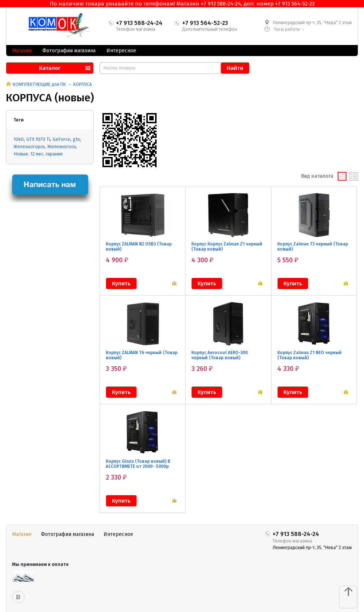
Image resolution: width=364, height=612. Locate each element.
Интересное (121, 51)
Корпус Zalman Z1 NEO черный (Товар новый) (309, 355)
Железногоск (61, 146)
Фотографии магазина (68, 51)
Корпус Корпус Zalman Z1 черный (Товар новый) (226, 246)
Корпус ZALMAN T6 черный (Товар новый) (141, 355)
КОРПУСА (82, 84)
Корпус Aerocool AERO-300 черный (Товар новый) (219, 355)
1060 (19, 139)
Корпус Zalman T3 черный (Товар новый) (312, 246)
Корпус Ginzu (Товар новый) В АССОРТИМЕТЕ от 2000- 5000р (138, 464)
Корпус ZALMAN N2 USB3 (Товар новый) (139, 246)
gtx (76, 139)
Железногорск (29, 146)
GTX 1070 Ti (38, 139)
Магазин (21, 51)
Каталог (49, 68)
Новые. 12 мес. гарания (38, 154)
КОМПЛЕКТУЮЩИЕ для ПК (39, 84)
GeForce (61, 139)
